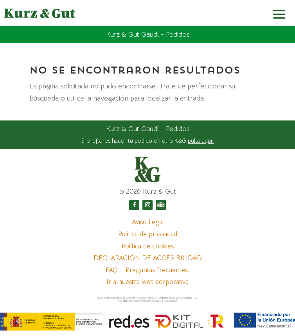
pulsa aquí (200, 140)
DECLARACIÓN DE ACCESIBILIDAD (148, 258)
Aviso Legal (148, 222)
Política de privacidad (147, 234)
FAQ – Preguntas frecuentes (148, 270)
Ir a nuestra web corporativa (147, 282)
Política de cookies (148, 246)
